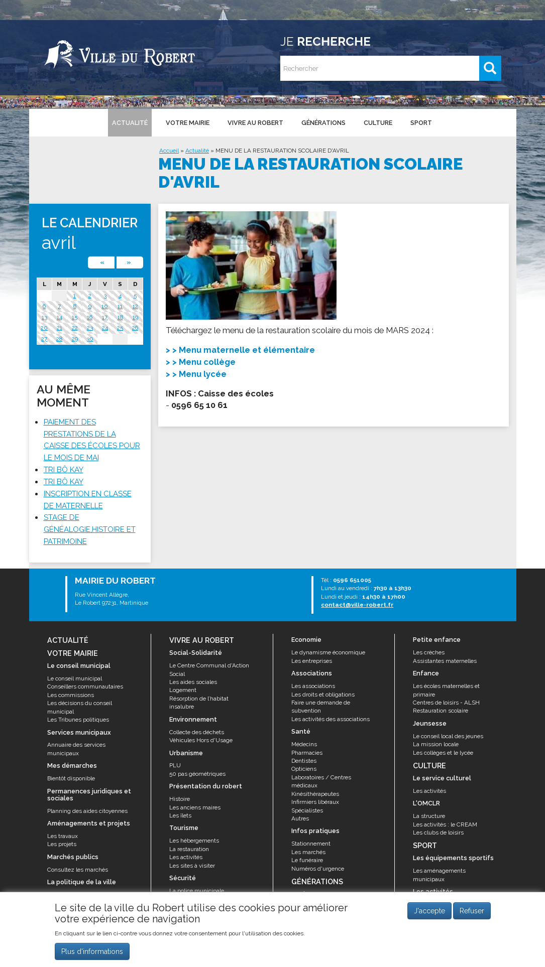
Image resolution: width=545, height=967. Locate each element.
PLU (175, 765)
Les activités (185, 857)
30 (89, 338)
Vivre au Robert (255, 122)
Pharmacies (306, 752)
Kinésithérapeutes (315, 793)
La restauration (189, 849)
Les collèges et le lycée (443, 752)
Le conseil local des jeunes (448, 736)
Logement (182, 690)
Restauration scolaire (440, 710)
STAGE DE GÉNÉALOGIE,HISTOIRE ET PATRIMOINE (90, 529)
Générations (323, 122)
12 (135, 306)
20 (44, 327)
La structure (429, 815)
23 (90, 327)
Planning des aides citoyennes (87, 810)
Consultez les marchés (77, 869)
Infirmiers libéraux (315, 801)
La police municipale (196, 890)
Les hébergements (194, 840)
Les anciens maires (195, 807)
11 (120, 306)
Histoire (179, 798)
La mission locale (436, 744)
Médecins (304, 744)
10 (104, 306)
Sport (421, 122)
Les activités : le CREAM (445, 824)
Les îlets (180, 815)
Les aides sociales (193, 681)
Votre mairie (187, 122)
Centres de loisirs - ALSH (446, 702)
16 (89, 317)
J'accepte (429, 911)
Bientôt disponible (71, 778)
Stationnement (311, 843)
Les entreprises (311, 660)
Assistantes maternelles (445, 660)
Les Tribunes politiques (78, 719)
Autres (300, 818)
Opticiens (303, 768)
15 (74, 317)
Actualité (130, 122)
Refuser (472, 911)
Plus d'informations (92, 951)
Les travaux (62, 836)
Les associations (313, 685)
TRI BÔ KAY (63, 469)
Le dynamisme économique (328, 652)
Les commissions (70, 695)
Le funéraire (307, 860)
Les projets (61, 844)
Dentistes (303, 760)
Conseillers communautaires (85, 686)
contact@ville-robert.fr (357, 604)
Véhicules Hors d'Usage (201, 740)
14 (59, 317)
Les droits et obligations (323, 694)
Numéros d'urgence (317, 868)
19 (135, 317)
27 (44, 338)
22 (75, 327)
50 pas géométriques (197, 773)
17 (104, 317)
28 (59, 338)
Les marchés (308, 852)
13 (44, 317)
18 (120, 317)
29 (75, 338)
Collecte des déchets (196, 732)
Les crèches (429, 652)
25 (120, 327)
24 (105, 327)
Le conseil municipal (74, 678)
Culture (378, 122)
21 (59, 327)
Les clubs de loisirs (438, 832)
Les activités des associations (330, 719)
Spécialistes (307, 810)
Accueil (169, 150)
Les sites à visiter (192, 865)
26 (135, 327)
